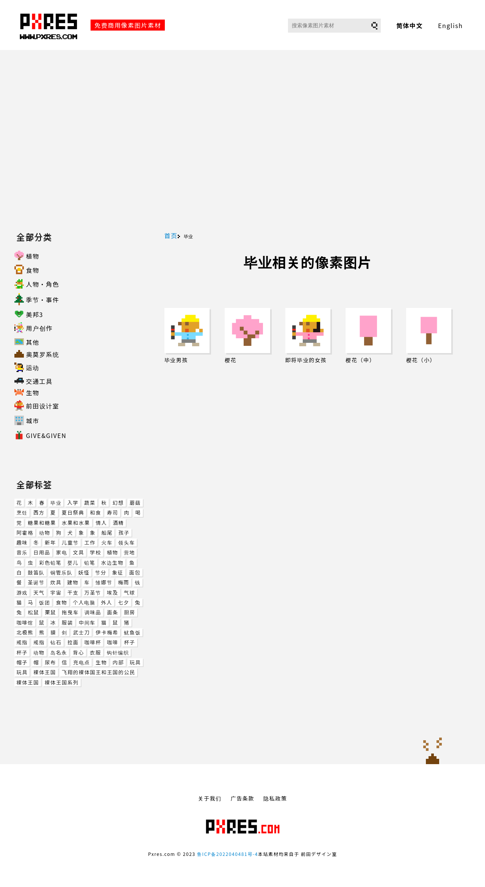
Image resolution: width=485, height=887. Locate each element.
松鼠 (33, 612)
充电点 (81, 662)
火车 (107, 542)
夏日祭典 (73, 512)
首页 (171, 235)
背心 (78, 652)
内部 (118, 662)
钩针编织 (118, 652)
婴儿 (73, 562)
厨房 (129, 612)
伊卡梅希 (106, 632)
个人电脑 (84, 602)
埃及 (112, 592)
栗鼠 (50, 612)
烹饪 (22, 512)
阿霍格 (24, 532)
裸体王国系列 (62, 682)
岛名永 (58, 652)
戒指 (22, 642)
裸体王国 (44, 672)
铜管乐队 (61, 572)
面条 (112, 612)
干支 (73, 592)
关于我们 (209, 798)
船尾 (107, 532)
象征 (118, 572)
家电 (61, 552)
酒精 (118, 522)
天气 (39, 592)
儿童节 (70, 542)
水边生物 (112, 562)
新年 (50, 542)
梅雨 (123, 582)
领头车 (126, 542)
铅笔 (89, 562)
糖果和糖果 (42, 522)
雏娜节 (103, 582)
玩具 (135, 662)
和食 (95, 512)
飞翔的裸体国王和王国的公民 (98, 672)
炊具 (55, 582)
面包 (135, 572)
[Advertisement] (242, 141)
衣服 (95, 652)
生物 (101, 662)
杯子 (129, 642)
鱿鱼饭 (132, 632)
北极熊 (24, 632)
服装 (67, 622)
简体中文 (409, 25)
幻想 (118, 502)
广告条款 (242, 798)
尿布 (50, 662)
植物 (112, 552)
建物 (72, 582)
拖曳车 (70, 612)
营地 (129, 552)
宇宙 (56, 592)
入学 (72, 502)
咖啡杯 (93, 642)
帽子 (22, 662)
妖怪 (84, 572)
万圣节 (92, 592)
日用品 (41, 552)
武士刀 (81, 632)
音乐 (22, 552)
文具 (78, 552)
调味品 (92, 612)
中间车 (87, 622)
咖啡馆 (24, 622)
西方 (39, 512)
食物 (61, 602)
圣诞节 (36, 582)
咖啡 (112, 642)
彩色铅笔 (50, 562)
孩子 (124, 532)
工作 (90, 542)
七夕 (123, 602)
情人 (101, 522)
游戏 (22, 592)
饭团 (44, 602)
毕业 (55, 502)
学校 (95, 552)
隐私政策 (275, 798)
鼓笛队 (36, 572)
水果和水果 (76, 522)
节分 (100, 572)
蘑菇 (135, 502)
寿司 (112, 512)
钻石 (56, 642)
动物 (44, 532)
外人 (106, 602)
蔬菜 (89, 502)
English (450, 25)
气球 (129, 592)
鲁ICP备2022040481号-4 (227, 854)
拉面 (73, 642)
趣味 (22, 542)
